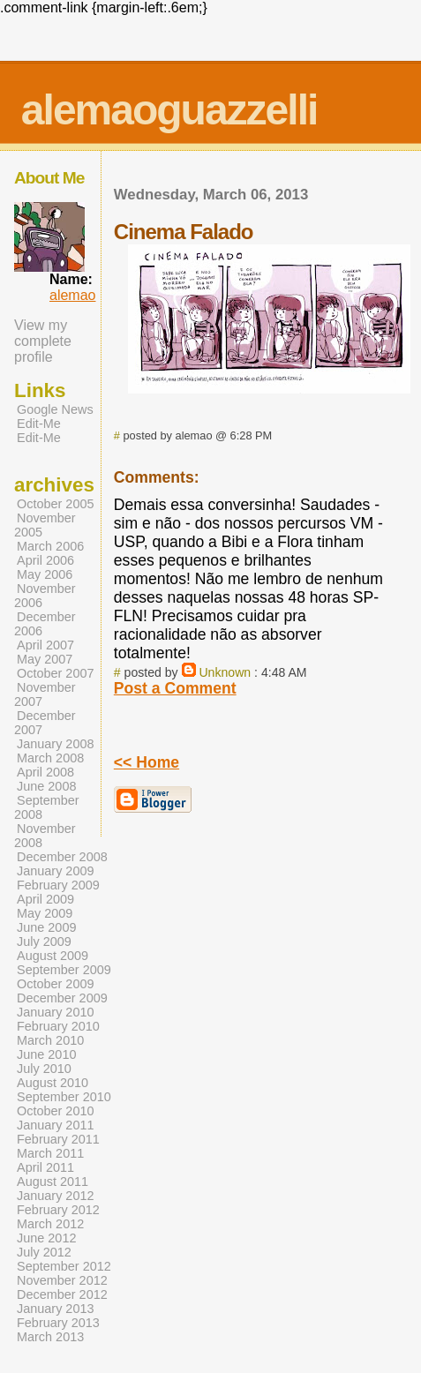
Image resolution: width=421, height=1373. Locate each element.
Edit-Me (39, 423)
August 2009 (52, 956)
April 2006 (45, 560)
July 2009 (44, 941)
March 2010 (50, 1040)
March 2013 (50, 1337)
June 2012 (46, 1238)
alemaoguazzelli (169, 109)
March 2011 (50, 1153)
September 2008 (46, 807)
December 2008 (62, 857)
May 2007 (44, 659)
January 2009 (55, 871)
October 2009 (55, 984)
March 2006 (50, 546)
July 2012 (44, 1252)
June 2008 (46, 786)
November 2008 (45, 836)
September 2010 (64, 1097)
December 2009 (62, 998)
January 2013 (55, 1309)
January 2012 (55, 1196)
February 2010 (58, 1026)
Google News (55, 409)
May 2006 (44, 574)
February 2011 (58, 1139)
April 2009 (45, 899)
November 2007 (45, 694)
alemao (72, 295)
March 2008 (50, 758)
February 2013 (58, 1323)
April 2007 (45, 645)
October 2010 (55, 1111)
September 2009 (64, 970)
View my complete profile (42, 341)
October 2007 (55, 673)
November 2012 (62, 1280)
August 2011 (52, 1181)
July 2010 (44, 1069)
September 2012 (64, 1266)
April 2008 (45, 772)
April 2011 (45, 1167)
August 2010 (52, 1083)
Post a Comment (175, 688)
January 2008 (55, 744)
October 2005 (55, 504)
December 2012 (62, 1294)
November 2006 (45, 595)
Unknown (225, 672)
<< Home (146, 762)
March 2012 (50, 1224)
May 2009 (44, 913)
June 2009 (46, 927)
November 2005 (45, 525)
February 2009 (58, 885)
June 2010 (46, 1054)
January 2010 (55, 1012)
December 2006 (45, 624)
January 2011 (55, 1125)
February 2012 (58, 1210)
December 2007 (45, 723)
